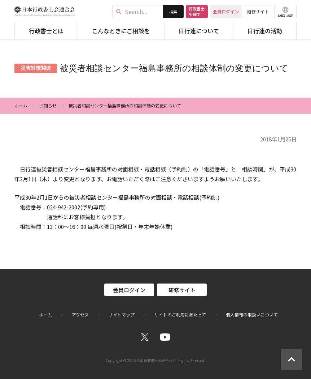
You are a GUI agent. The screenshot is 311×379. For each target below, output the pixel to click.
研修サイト (258, 11)
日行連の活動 (265, 30)
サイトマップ (122, 315)
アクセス (80, 315)
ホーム (20, 105)
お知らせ (48, 105)
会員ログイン (226, 11)
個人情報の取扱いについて (252, 315)
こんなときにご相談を (121, 30)
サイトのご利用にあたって (180, 315)
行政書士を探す (197, 11)
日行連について (199, 30)
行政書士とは (46, 30)
